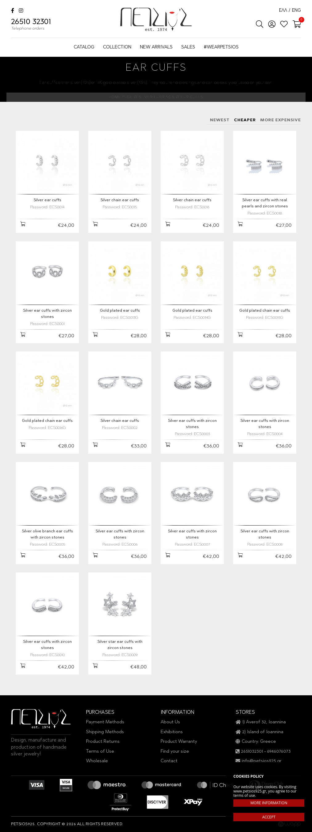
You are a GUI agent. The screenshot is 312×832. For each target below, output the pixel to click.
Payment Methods (105, 722)
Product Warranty (179, 741)
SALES (188, 47)
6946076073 (279, 751)
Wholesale (97, 761)
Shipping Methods (105, 732)
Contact (169, 761)
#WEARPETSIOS (221, 47)
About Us (170, 722)
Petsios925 (156, 19)
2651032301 (252, 751)
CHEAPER (245, 120)
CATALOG (84, 47)
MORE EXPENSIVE (280, 120)
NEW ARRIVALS (156, 47)
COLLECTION (117, 47)
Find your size (175, 751)
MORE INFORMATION (268, 802)
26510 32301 (31, 25)
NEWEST (220, 120)
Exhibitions (172, 732)
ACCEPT (268, 817)
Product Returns (103, 741)
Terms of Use (100, 751)
